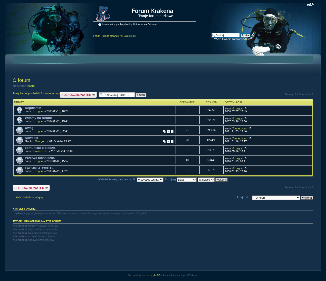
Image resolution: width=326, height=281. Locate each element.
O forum (152, 24)
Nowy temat (78, 95)
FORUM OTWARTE (39, 168)
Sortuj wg (181, 179)
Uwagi (29, 128)
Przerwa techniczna (40, 158)
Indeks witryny (109, 24)
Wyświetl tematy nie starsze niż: (130, 179)
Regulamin (33, 108)
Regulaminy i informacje (133, 24)
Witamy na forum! (38, 118)
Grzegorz (37, 111)
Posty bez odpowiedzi (25, 93)
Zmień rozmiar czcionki (310, 4)
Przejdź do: (243, 197)
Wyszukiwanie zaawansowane (232, 39)
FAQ (120, 36)
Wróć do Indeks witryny (29, 197)
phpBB (156, 275)
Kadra (31, 85)
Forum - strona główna (105, 36)
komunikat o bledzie (40, 148)
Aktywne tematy (50, 93)
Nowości (31, 138)
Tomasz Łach (240, 128)
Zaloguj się (129, 36)
